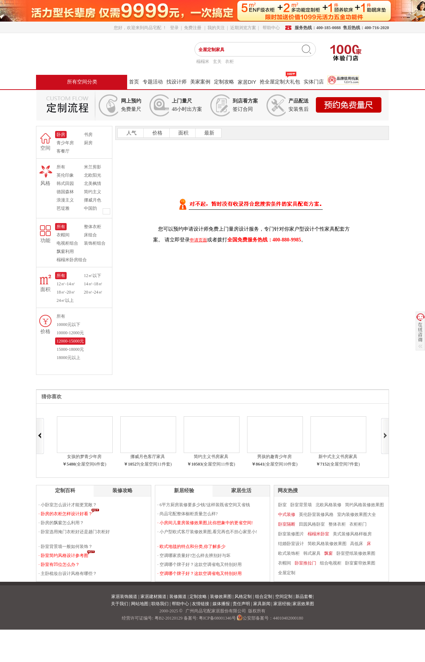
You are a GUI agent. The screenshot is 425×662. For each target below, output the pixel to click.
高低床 (356, 543)
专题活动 (153, 82)
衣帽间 (63, 234)
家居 (247, 82)
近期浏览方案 (243, 27)
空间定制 (283, 596)
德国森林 (65, 191)
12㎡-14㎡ (66, 283)
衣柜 (229, 61)
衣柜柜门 (358, 524)
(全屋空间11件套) (155, 464)
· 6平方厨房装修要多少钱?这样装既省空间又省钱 (203, 504)
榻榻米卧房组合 (72, 259)
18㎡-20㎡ (66, 292)
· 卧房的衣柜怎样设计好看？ (66, 513)
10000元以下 (68, 324)
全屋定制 (286, 572)
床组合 (90, 234)
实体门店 (314, 82)
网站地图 (139, 603)
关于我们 (119, 603)
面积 (182, 133)
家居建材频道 (153, 596)
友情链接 (200, 603)
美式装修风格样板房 (352, 533)
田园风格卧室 (312, 524)
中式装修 (286, 514)
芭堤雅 (63, 208)
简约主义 (92, 191)
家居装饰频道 (124, 596)
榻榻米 (202, 61)
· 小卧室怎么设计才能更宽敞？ (68, 504)
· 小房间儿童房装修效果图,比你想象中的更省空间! (205, 522)
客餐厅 (63, 151)
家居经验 (282, 603)
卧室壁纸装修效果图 (355, 553)
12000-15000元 (70, 341)
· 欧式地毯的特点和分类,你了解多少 (191, 546)
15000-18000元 (70, 349)
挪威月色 (92, 200)
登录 (174, 27)
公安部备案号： (270, 618)
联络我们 (160, 603)
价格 (156, 133)
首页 (134, 82)
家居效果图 (303, 603)
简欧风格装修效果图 (327, 543)
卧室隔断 (286, 524)
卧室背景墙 (301, 504)
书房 (88, 134)
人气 (131, 133)
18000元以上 (68, 357)
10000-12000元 (70, 332)
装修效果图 (221, 596)
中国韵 (90, 208)
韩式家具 (312, 553)
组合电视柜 (330, 563)
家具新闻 (261, 603)
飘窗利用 (65, 251)
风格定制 (243, 596)
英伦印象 (65, 175)
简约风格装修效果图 (364, 504)
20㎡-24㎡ (93, 292)
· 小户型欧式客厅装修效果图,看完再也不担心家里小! (207, 531)
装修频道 (178, 596)
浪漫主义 (65, 200)
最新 (208, 133)
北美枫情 (92, 183)
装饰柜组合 (95, 243)
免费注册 (192, 27)
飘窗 (328, 553)
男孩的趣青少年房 (274, 456)
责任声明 (241, 603)
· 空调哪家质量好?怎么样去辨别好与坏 (194, 555)
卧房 (61, 134)
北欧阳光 (92, 175)
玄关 (217, 61)
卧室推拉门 (305, 563)
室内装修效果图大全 (356, 514)
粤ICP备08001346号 (217, 618)
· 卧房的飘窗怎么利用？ (61, 522)
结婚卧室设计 (291, 543)
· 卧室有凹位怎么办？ (59, 564)
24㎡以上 (65, 300)
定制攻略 (224, 82)
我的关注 (216, 27)
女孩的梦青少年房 (84, 456)
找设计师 (176, 82)
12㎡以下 (92, 275)
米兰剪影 (92, 166)
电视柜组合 (67, 243)
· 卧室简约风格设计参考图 (63, 555)
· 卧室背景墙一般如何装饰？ (66, 546)
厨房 (88, 142)
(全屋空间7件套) (344, 464)
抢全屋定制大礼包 (280, 82)
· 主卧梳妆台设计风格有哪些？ (68, 573)
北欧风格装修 (328, 504)
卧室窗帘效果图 (360, 563)
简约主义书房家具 (211, 456)
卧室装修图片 (291, 533)
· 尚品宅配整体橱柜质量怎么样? (187, 513)
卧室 (282, 504)
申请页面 (198, 239)
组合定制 (263, 596)
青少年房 (65, 142)
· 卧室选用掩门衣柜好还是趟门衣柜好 (74, 531)
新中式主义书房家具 (337, 456)
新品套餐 (304, 596)
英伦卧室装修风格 (316, 514)
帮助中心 (180, 603)
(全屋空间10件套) (281, 464)
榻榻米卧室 (318, 533)
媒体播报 (221, 603)
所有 (61, 166)
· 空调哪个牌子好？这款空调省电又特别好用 (199, 564)
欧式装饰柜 (289, 553)
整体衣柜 (92, 226)
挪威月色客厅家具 (147, 456)
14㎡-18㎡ (93, 283)
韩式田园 (65, 183)
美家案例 (200, 82)
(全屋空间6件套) (90, 464)
